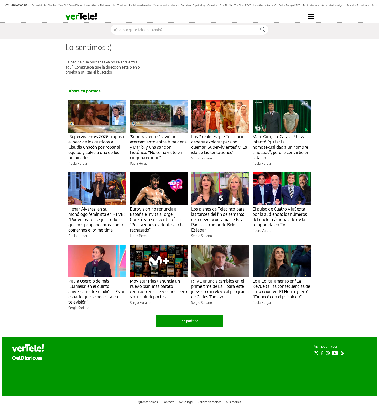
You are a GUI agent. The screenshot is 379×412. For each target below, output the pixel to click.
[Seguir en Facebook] (322, 353)
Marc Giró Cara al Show (70, 5)
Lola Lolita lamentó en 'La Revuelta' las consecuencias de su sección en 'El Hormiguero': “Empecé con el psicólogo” (281, 288)
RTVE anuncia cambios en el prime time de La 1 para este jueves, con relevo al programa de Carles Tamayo (220, 288)
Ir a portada (189, 321)
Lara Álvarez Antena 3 (264, 5)
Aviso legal (186, 402)
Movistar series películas (166, 5)
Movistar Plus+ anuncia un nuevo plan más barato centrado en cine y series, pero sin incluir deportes (158, 288)
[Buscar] (262, 30)
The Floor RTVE (242, 5)
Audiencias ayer (311, 5)
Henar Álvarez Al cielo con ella (99, 5)
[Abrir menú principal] (311, 16)
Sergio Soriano (201, 158)
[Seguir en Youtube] (335, 353)
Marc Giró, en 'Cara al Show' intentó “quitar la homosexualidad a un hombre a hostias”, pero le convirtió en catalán (281, 147)
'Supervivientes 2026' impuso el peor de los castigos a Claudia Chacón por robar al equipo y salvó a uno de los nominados (96, 147)
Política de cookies (209, 402)
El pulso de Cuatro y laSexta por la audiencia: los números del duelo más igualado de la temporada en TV (280, 216)
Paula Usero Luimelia (140, 5)
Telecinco (122, 5)
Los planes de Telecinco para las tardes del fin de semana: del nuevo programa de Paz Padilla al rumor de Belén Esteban (218, 219)
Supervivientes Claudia (44, 5)
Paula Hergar (77, 163)
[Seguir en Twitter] (316, 353)
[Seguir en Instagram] (328, 353)
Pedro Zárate (262, 230)
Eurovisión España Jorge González (199, 5)
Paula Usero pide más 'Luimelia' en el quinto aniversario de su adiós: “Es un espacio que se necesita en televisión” (97, 291)
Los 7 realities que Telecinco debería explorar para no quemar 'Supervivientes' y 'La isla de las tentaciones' (219, 144)
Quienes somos (148, 402)
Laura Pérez (138, 236)
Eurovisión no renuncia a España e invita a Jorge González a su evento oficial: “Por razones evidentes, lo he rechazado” (157, 219)
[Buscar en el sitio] (184, 30)
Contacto (168, 402)
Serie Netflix (226, 5)
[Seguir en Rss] (342, 353)
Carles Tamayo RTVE (289, 5)
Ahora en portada (84, 91)
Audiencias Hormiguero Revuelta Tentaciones (345, 5)
